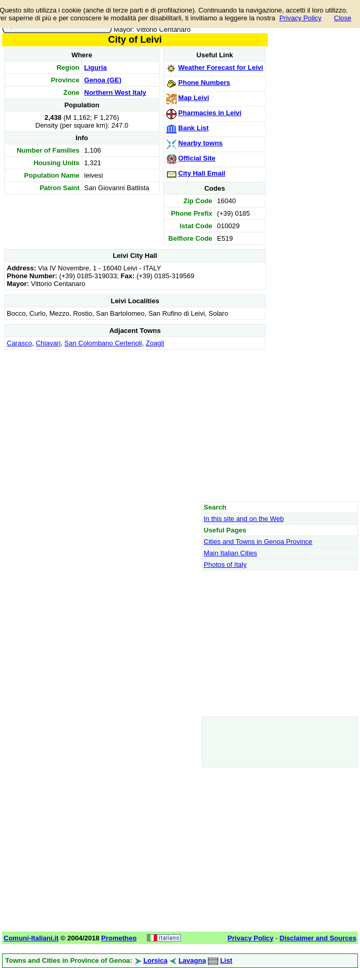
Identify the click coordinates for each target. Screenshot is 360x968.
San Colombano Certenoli (103, 343)
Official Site (197, 158)
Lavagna (192, 960)
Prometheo (118, 938)
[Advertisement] (135, 425)
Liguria (95, 67)
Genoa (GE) (103, 80)
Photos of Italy (225, 564)
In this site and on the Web (244, 519)
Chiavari (48, 343)
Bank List (193, 128)
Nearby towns (200, 143)
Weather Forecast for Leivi (220, 67)
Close (342, 18)
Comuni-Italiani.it (31, 938)
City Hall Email (201, 173)
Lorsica (155, 960)
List (226, 960)
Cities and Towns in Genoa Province (258, 541)
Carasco (19, 343)
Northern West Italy (115, 92)
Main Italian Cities (230, 553)
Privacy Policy (300, 18)
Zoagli (155, 343)
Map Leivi (193, 98)
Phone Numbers (204, 82)
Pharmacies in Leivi (209, 113)
